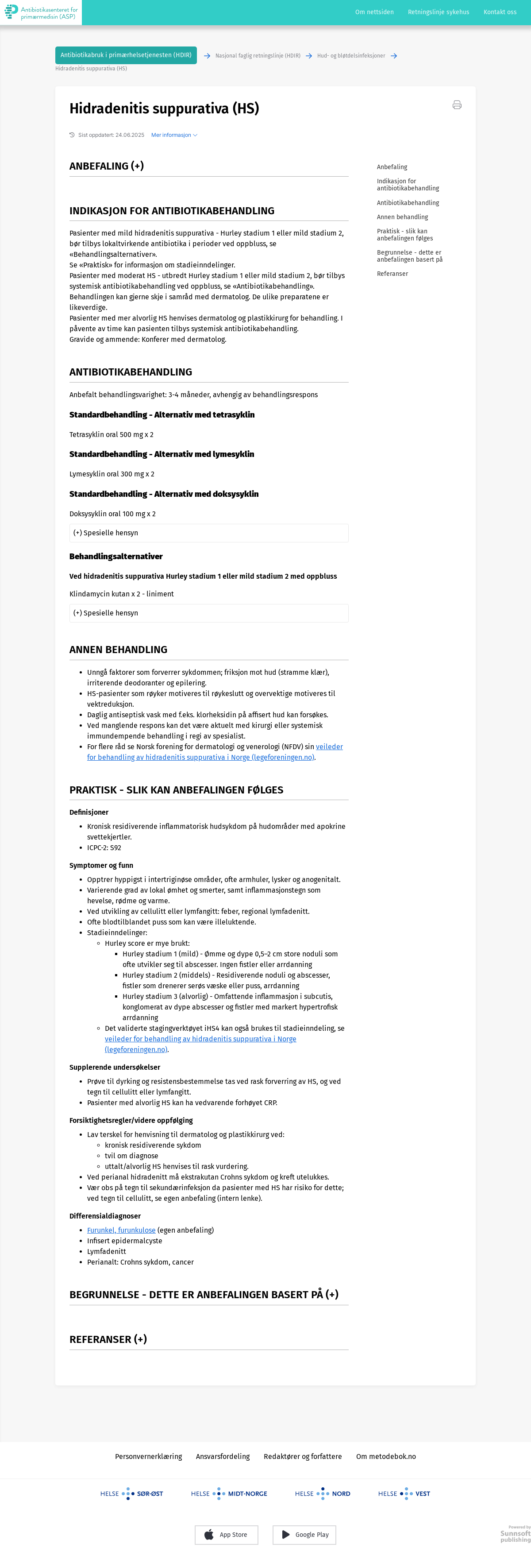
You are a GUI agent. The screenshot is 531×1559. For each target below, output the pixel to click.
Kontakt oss (500, 12)
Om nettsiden (374, 12)
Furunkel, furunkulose (121, 1230)
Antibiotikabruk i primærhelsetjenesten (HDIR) (126, 55)
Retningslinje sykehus (438, 12)
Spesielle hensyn (111, 533)
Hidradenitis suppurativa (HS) (91, 69)
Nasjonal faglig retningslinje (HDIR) (257, 56)
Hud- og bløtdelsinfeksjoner (351, 56)
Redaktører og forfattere (303, 1456)
